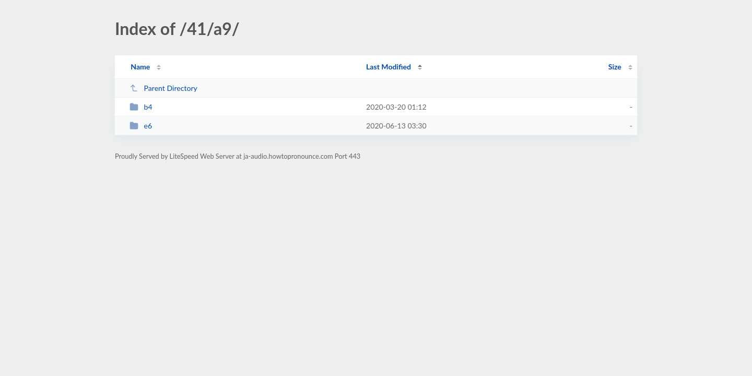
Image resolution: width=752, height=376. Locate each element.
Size (614, 66)
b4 (141, 106)
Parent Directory (163, 88)
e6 (141, 125)
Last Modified (388, 66)
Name (140, 66)
